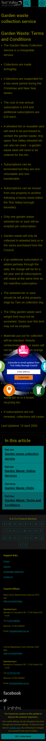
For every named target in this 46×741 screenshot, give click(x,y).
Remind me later (27, 384)
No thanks (17, 384)
